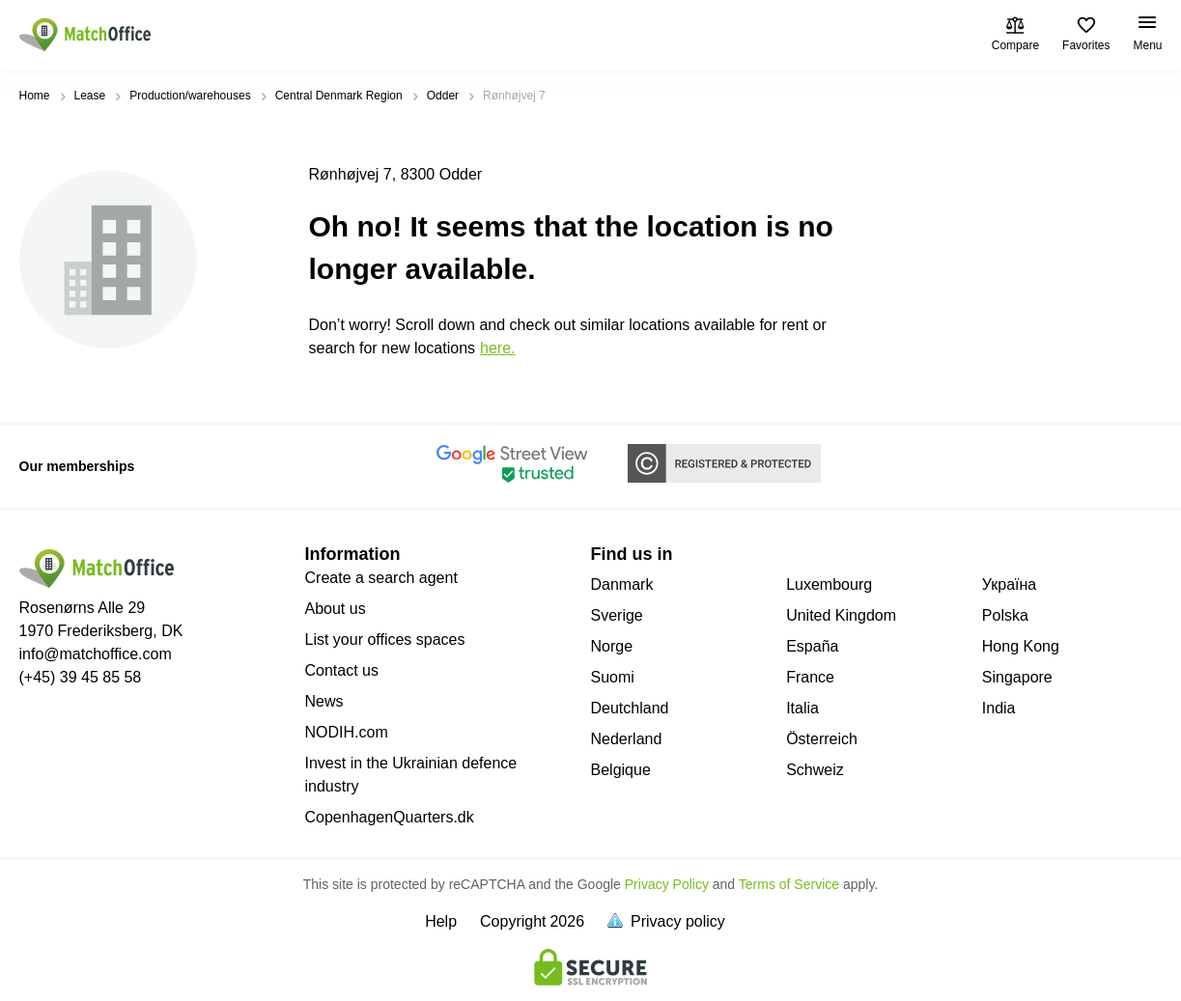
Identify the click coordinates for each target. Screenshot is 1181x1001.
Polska (1005, 615)
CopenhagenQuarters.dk (389, 817)
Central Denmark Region (339, 95)
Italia (802, 708)
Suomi (612, 677)
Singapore (1017, 677)
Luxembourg (829, 584)
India (999, 708)
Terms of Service (789, 884)
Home (34, 95)
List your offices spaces (385, 639)
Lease (90, 95)
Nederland (626, 739)
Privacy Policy (667, 884)
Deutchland (630, 708)
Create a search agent (381, 578)
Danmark (622, 584)
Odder (443, 95)
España (812, 646)
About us (335, 608)
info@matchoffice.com (95, 654)
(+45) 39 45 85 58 (80, 677)
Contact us (342, 670)
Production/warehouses (189, 95)
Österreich (822, 739)
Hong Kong (1020, 646)
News (324, 701)
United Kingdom (841, 615)
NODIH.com (346, 732)
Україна (1009, 584)
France (810, 677)
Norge (612, 646)
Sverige (617, 615)
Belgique (621, 770)
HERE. (497, 348)
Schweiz (815, 770)
